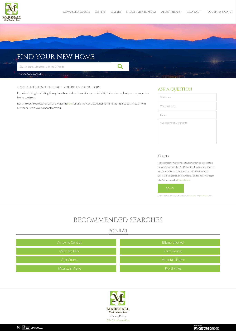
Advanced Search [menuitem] (76, 12)
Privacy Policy (183, 180)
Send (170, 188)
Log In (213, 12)
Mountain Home (173, 260)
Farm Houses (173, 251)
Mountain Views (69, 268)
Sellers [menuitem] (116, 12)
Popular (118, 230)
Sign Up (227, 12)
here (70, 103)
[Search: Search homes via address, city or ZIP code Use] (64, 66)
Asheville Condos (69, 242)
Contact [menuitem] (194, 12)
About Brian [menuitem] (171, 12)
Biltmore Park (69, 251)
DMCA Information (118, 320)
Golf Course (69, 260)
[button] (116, 66)
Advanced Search (30, 73)
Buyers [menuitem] (100, 12)
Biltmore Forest (173, 242)
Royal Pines (173, 268)
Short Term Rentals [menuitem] (141, 12)
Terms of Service (203, 196)
